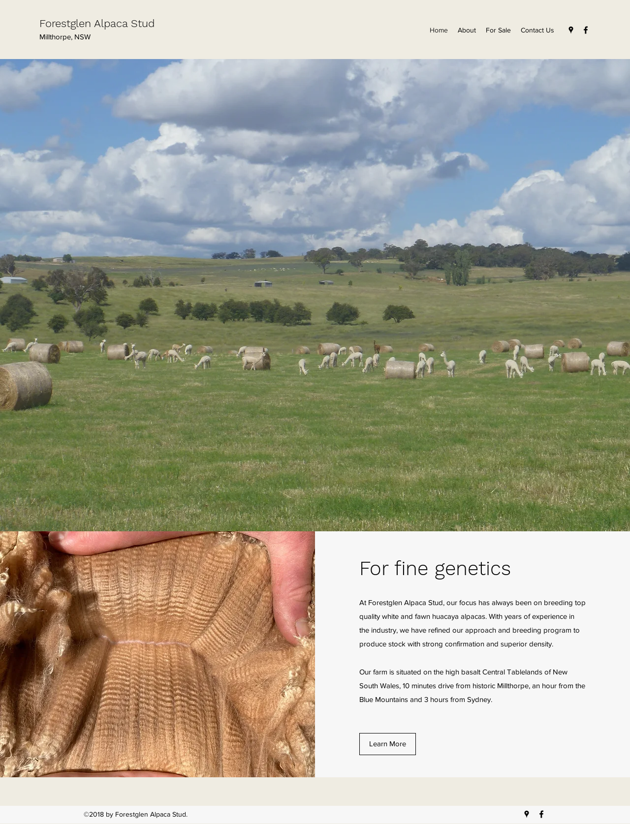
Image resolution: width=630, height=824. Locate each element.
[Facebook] (586, 30)
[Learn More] (387, 744)
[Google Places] (571, 30)
